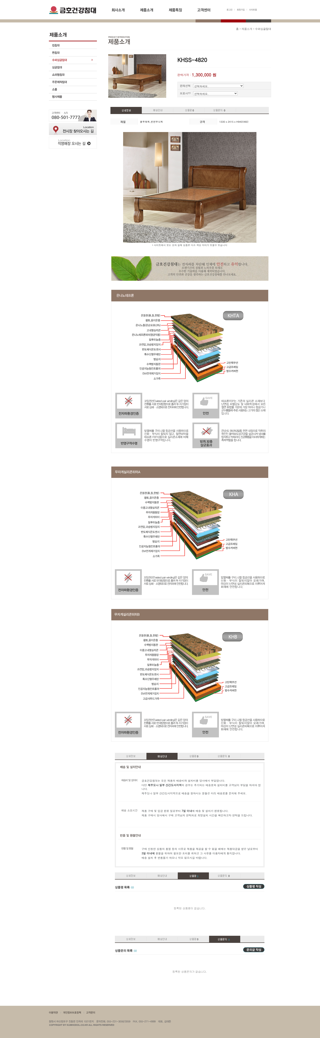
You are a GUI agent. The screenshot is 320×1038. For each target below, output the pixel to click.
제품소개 (247, 28)
